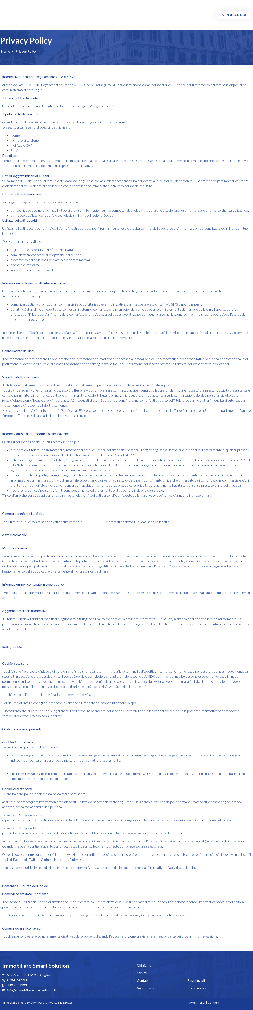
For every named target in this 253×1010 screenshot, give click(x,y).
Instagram (60, 859)
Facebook (239, 841)
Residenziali (157, 15)
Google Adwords (30, 828)
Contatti (204, 15)
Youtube (46, 859)
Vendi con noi (146, 988)
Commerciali (182, 15)
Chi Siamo (134, 15)
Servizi (142, 973)
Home (5, 52)
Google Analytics (30, 815)
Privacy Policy (196, 1002)
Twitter (33, 859)
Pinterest (76, 859)
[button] (234, 15)
